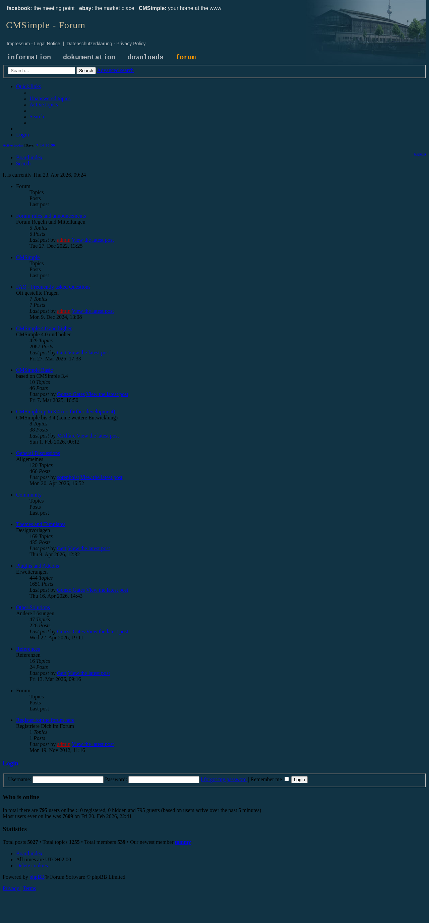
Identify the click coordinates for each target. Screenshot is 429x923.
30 (47, 145)
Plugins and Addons (37, 566)
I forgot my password (224, 779)
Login (10, 763)
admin (63, 240)
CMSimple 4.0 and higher (44, 328)
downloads (145, 57)
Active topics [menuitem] (13, 145)
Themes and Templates (40, 524)
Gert (61, 352)
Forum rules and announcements (51, 216)
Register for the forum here (45, 720)
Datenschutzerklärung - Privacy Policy (106, 43)
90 (53, 145)
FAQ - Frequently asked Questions (53, 287)
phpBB (37, 877)
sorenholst (68, 477)
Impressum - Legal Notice (33, 43)
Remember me (269, 779)
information (29, 57)
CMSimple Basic (34, 370)
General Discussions (38, 453)
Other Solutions (33, 607)
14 (42, 145)
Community (29, 495)
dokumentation (89, 57)
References (28, 649)
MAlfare (66, 436)
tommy (183, 842)
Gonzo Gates (71, 394)
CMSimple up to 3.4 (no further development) (65, 411)
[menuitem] (49, 98)
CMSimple (28, 257)
